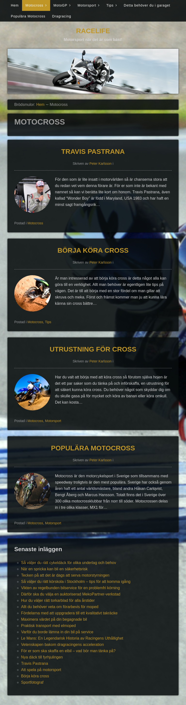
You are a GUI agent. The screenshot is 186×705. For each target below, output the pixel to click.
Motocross (34, 5)
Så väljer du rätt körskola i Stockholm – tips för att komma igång (76, 582)
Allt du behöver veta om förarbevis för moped (59, 607)
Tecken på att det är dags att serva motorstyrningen (65, 575)
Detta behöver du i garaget (147, 5)
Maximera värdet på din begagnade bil (54, 619)
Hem (15, 5)
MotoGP (60, 5)
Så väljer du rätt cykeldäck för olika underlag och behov (68, 563)
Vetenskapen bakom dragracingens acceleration (62, 644)
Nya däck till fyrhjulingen (42, 657)
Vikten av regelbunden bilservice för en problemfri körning (70, 588)
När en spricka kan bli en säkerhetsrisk (54, 569)
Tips (110, 5)
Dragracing (61, 16)
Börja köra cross (93, 250)
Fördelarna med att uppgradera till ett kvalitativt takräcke (69, 613)
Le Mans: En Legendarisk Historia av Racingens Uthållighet (72, 638)
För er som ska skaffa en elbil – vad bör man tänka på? (68, 651)
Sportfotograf (32, 682)
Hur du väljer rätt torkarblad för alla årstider (58, 600)
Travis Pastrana (93, 151)
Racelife (93, 31)
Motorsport (87, 5)
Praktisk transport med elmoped (48, 626)
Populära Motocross (28, 16)
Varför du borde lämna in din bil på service (57, 632)
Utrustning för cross (93, 349)
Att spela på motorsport (41, 670)
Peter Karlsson (100, 163)
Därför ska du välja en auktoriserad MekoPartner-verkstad (70, 594)
